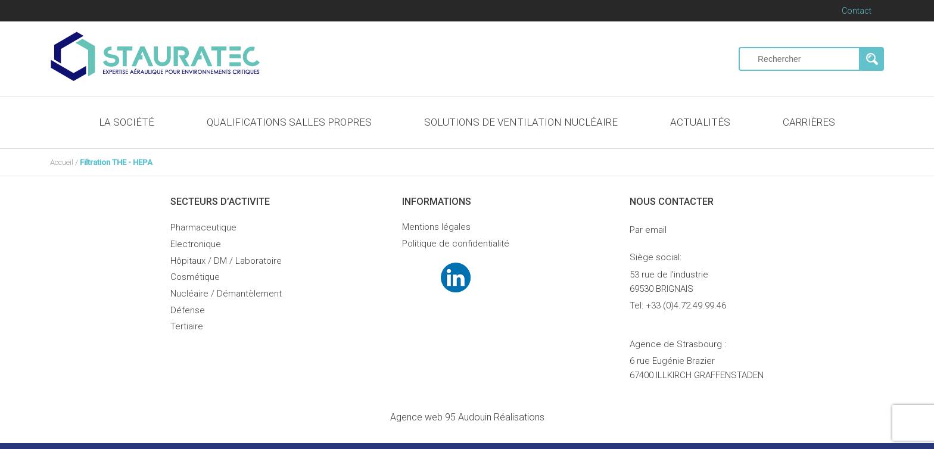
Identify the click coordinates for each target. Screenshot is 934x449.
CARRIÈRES (809, 122)
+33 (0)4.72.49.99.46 (686, 305)
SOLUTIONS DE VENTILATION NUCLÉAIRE (521, 122)
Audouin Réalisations (467, 417)
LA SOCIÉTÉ (126, 122)
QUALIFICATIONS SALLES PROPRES (289, 122)
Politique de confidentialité (455, 243)
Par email (648, 229)
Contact (856, 10)
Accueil (61, 162)
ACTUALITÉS (700, 122)
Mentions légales (436, 227)
